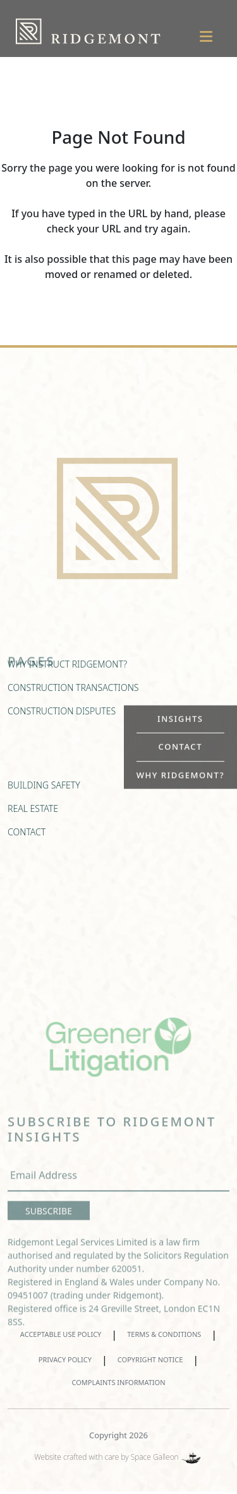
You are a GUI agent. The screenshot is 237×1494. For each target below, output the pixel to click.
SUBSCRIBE (48, 1223)
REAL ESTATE (33, 815)
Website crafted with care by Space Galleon (118, 1457)
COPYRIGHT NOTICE (150, 1359)
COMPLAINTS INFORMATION (118, 1382)
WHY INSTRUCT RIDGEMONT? (67, 670)
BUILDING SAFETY (44, 791)
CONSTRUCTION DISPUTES (62, 717)
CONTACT (180, 746)
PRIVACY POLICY (65, 1359)
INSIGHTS (180, 718)
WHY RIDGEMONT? (180, 774)
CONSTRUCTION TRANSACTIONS (73, 694)
